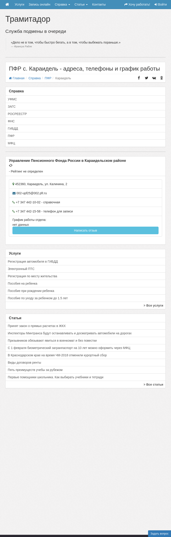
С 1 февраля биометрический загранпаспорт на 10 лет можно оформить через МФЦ (69, 348)
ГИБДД (13, 128)
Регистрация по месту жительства (32, 276)
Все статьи (153, 384)
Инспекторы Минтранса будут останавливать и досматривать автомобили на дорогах (70, 333)
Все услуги (153, 305)
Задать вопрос (160, 533)
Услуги (19, 4)
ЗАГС (12, 106)
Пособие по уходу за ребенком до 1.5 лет (38, 298)
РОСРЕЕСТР (17, 114)
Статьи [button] (81, 4)
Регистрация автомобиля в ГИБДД (33, 261)
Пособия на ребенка (22, 283)
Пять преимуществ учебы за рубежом (35, 370)
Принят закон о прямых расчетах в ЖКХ (37, 326)
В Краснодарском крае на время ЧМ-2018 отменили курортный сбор (57, 355)
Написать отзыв (85, 230)
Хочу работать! (137, 4)
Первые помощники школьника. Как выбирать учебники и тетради (55, 377)
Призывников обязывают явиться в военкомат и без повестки (52, 340)
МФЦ (11, 143)
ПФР (11, 136)
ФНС (11, 121)
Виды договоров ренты (24, 362)
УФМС (12, 99)
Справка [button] (62, 4)
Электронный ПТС (21, 269)
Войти (161, 4)
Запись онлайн (39, 4)
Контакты (99, 4)
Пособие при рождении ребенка (31, 291)
